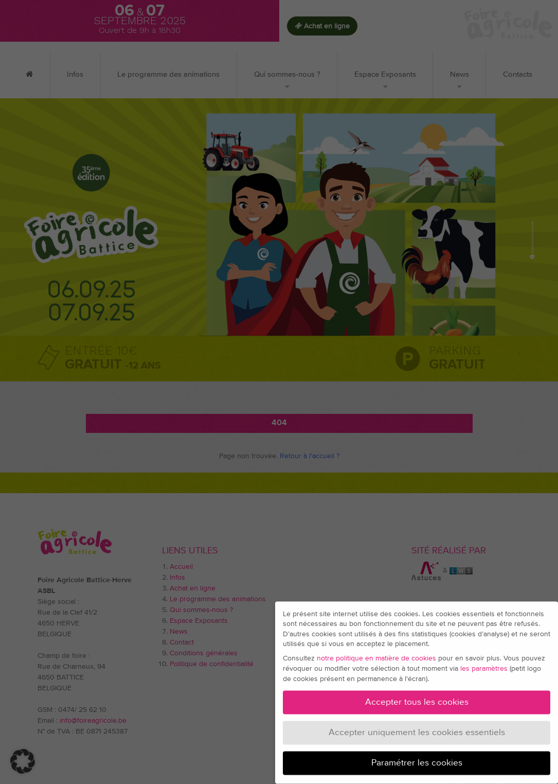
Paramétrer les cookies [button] (416, 759)
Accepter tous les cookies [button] (417, 698)
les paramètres (484, 665)
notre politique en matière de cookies (376, 654)
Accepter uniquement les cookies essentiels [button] (417, 729)
